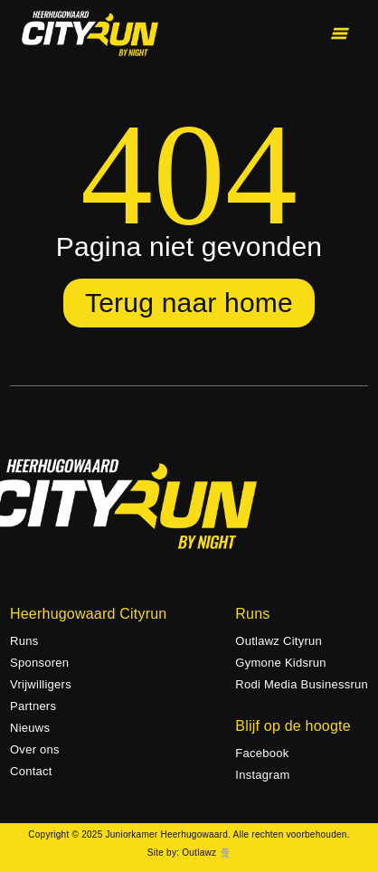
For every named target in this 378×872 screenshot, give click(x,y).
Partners (33, 706)
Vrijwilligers (40, 684)
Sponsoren (39, 662)
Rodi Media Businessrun (301, 684)
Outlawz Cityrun (278, 641)
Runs (24, 641)
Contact (31, 771)
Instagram (262, 775)
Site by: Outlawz (181, 853)
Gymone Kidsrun (280, 662)
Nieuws (30, 728)
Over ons (35, 749)
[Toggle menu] (340, 33)
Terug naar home (189, 303)
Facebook (261, 753)
